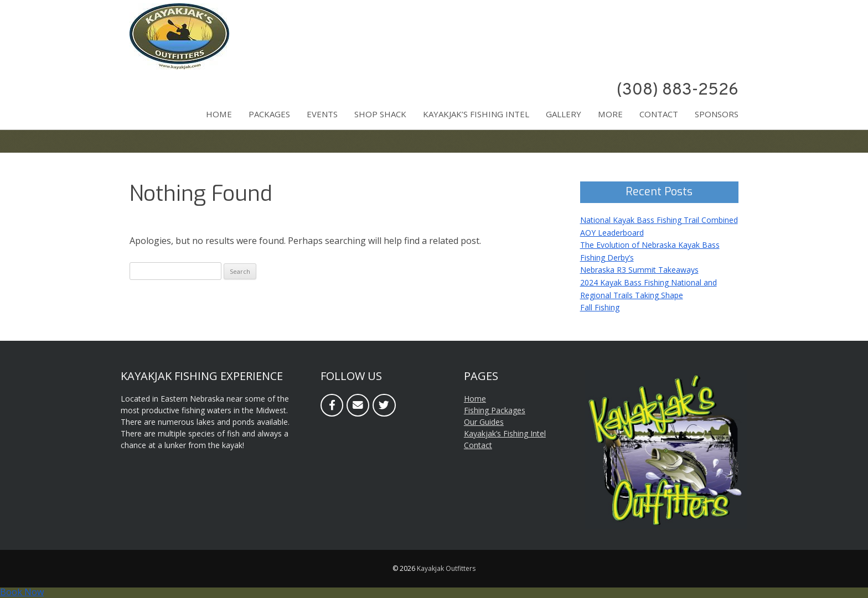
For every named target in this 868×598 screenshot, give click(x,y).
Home (219, 113)
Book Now (22, 592)
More (610, 113)
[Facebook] (332, 405)
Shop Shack (380, 113)
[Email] (358, 405)
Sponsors (716, 113)
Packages (269, 113)
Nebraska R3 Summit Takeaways (639, 269)
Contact (658, 113)
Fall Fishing (599, 307)
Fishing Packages (494, 410)
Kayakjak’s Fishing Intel (476, 113)
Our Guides (484, 422)
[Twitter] (384, 405)
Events (322, 113)
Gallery (563, 113)
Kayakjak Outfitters (446, 568)
